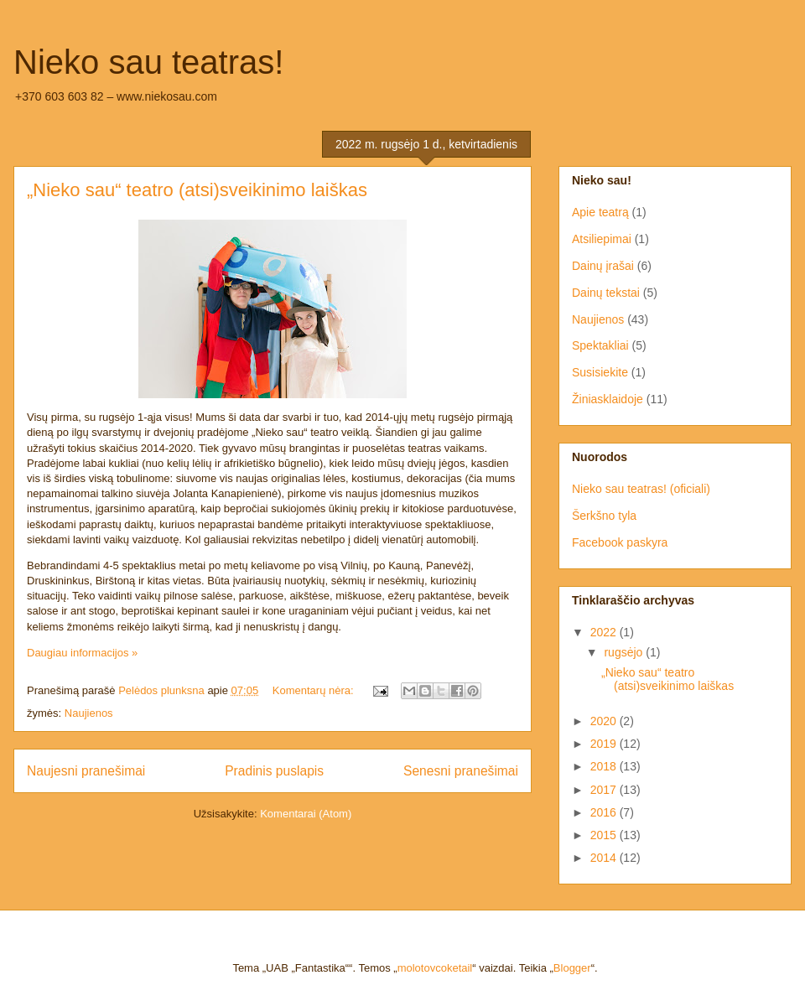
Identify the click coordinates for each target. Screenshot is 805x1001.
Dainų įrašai (603, 265)
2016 (605, 812)
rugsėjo (625, 652)
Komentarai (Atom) (305, 813)
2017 (605, 789)
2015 (605, 835)
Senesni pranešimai (460, 771)
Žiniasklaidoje (607, 399)
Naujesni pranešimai (86, 771)
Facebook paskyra (619, 542)
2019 (605, 743)
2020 (605, 721)
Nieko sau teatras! (148, 62)
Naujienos (89, 713)
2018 (605, 766)
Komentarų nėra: (314, 690)
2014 (605, 857)
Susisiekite (600, 372)
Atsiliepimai (601, 239)
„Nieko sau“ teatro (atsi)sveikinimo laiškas (197, 189)
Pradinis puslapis (274, 771)
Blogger (572, 968)
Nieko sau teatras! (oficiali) (641, 488)
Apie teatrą (600, 212)
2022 (605, 632)
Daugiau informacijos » (82, 652)
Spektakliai (600, 345)
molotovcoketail (435, 968)
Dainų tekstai (606, 292)
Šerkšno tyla (604, 515)
